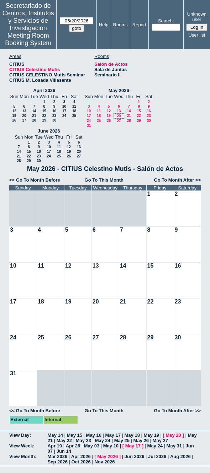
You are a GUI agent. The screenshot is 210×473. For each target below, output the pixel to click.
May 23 (83, 440)
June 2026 (49, 131)
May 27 (160, 440)
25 (74, 116)
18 (74, 111)
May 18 (132, 435)
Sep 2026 (58, 461)
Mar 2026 (58, 456)
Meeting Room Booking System (28, 39)
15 (44, 111)
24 (64, 116)
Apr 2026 (81, 456)
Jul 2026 (157, 456)
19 (14, 116)
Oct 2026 (81, 461)
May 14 (55, 435)
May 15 (74, 435)
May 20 (173, 435)
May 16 (93, 435)
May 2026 (119, 90)
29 (44, 120)
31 (89, 126)
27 (24, 120)
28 (34, 120)
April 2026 (44, 90)
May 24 (102, 440)
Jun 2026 (135, 456)
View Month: (22, 456)
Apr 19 (55, 445)
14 (34, 111)
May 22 (64, 440)
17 (64, 111)
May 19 (151, 435)
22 (44, 116)
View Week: (22, 445)
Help (104, 24)
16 (54, 111)
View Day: (20, 435)
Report (139, 24)
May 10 (111, 445)
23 (54, 116)
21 (34, 116)
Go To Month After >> (177, 180)
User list (196, 35)
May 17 (113, 435)
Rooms (120, 24)
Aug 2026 (180, 456)
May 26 (141, 440)
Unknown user (196, 16)
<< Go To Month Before (34, 180)
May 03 (91, 445)
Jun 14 (64, 451)
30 (54, 120)
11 (74, 106)
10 (64, 106)
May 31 (174, 445)
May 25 (122, 440)
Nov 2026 (104, 461)
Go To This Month (104, 180)
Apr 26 (73, 445)
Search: (166, 20)
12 (14, 111)
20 (24, 116)
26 (14, 120)
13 (24, 111)
